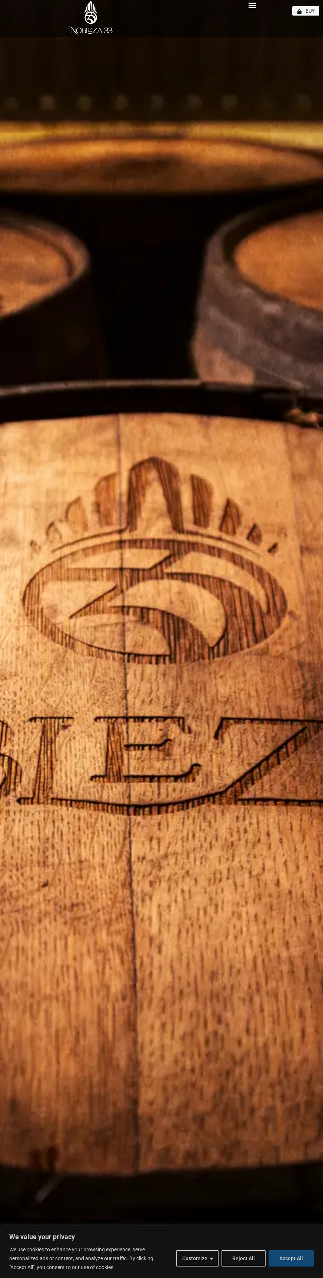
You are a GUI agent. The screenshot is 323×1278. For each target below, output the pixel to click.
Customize (194, 1258)
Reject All (243, 1258)
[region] (161, 1252)
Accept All (291, 1258)
